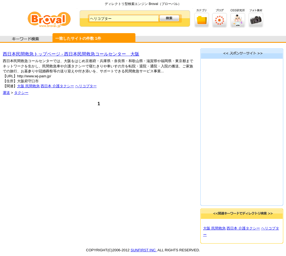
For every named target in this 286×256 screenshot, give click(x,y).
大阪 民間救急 (28, 86)
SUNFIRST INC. (143, 250)
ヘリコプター (86, 86)
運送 (6, 93)
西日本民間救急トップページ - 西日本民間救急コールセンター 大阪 (71, 54)
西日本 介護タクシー (57, 86)
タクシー (21, 93)
